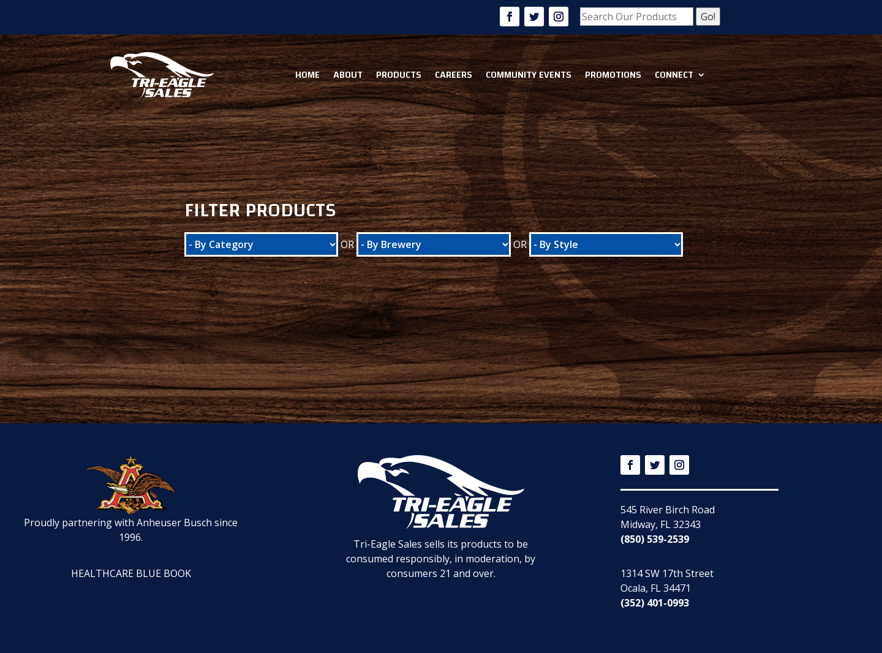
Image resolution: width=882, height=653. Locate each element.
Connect (674, 75)
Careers (453, 75)
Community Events (528, 75)
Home (307, 75)
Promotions (613, 75)
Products (398, 75)
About (348, 75)
